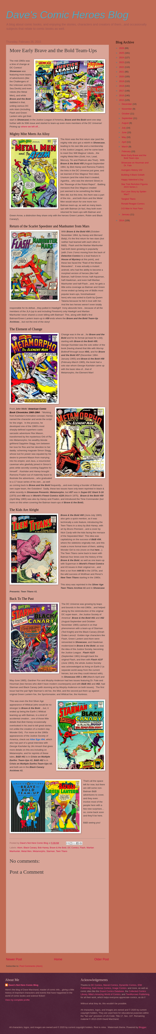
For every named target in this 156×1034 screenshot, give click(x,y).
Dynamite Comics (127, 985)
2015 (122, 100)
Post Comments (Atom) (31, 966)
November (127, 109)
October (126, 113)
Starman (50, 851)
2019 (122, 81)
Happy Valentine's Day (132, 179)
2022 (122, 67)
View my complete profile (17, 1000)
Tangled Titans (128, 199)
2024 (122, 57)
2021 (122, 71)
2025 (122, 53)
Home (58, 959)
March (125, 146)
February (126, 151)
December (127, 104)
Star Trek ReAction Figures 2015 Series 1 (134, 185)
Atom (19, 847)
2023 (122, 62)
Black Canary (30, 847)
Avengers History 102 (131, 170)
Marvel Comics (110, 985)
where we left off (29, 126)
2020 (122, 76)
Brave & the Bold (58, 847)
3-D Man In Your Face (132, 208)
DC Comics (73, 847)
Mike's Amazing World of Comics (104, 994)
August (125, 123)
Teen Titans (61, 851)
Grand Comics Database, (112, 991)
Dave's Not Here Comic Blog (23, 985)
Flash (82, 847)
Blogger (142, 1027)
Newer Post (14, 959)
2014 (122, 220)
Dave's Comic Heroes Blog (67, 15)
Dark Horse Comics (101, 988)
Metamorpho (39, 851)
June (124, 132)
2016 (122, 95)
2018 (122, 86)
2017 (122, 90)
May (124, 137)
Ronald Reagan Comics (133, 203)
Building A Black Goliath (133, 175)
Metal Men (26, 851)
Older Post (101, 959)
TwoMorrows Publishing (137, 994)
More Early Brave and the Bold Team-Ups (133, 156)
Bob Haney (43, 847)
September (127, 118)
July (124, 127)
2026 (122, 48)
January (126, 214)
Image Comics (119, 988)
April (124, 142)
